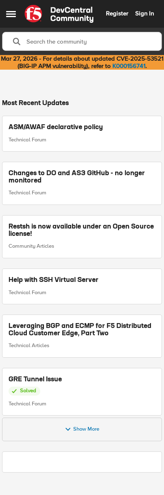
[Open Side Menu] (11, 14)
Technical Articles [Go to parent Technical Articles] (29, 345)
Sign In (144, 13)
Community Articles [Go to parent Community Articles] (31, 246)
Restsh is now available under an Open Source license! (81, 231)
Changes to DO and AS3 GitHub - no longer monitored (77, 177)
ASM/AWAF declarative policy (56, 127)
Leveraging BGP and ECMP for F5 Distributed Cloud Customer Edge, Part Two (80, 330)
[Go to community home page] (59, 14)
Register (117, 13)
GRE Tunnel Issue (35, 379)
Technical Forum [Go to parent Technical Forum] (27, 139)
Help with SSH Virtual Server (53, 280)
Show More (82, 429)
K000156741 (128, 66)
